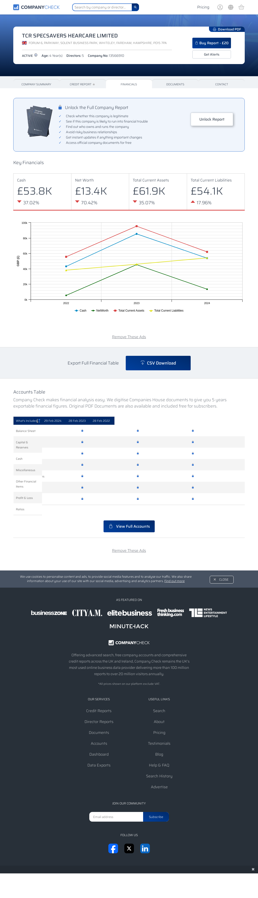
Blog (159, 744)
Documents (175, 84)
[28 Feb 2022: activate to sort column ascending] (217, 421)
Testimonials (159, 733)
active (30, 55)
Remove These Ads (129, 337)
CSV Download (158, 363)
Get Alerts (211, 54)
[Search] (135, 7)
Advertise (159, 777)
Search (159, 701)
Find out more (174, 570)
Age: (52, 55)
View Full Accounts (129, 516)
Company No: (106, 55)
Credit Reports (99, 701)
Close (224, 569)
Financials (129, 84)
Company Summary (36, 84)
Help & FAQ (159, 755)
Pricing (203, 7)
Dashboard (99, 744)
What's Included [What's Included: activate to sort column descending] (26, 420)
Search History (159, 766)
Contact (221, 84)
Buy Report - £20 (212, 43)
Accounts (99, 733)
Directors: (75, 55)
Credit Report (83, 84)
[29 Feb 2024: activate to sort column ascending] (109, 421)
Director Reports (98, 711)
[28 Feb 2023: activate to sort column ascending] (163, 421)
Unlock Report (211, 119)
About (159, 711)
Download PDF (227, 29)
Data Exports (99, 755)
